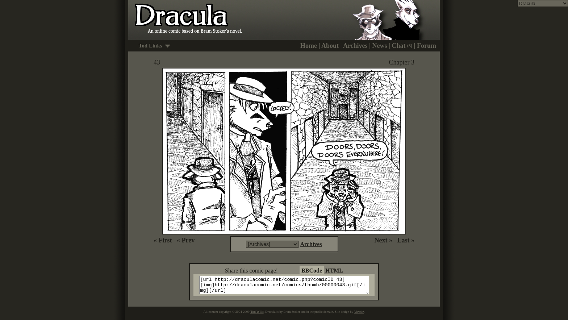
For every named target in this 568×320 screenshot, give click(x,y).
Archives (355, 45)
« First (163, 240)
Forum (426, 45)
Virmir (359, 315)
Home (308, 45)
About (330, 45)
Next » (383, 240)
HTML (334, 270)
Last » (405, 240)
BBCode (311, 270)
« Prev (186, 240)
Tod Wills (257, 315)
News (379, 45)
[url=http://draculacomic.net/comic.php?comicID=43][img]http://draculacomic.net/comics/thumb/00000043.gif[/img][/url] (288, 287)
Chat (402, 45)
